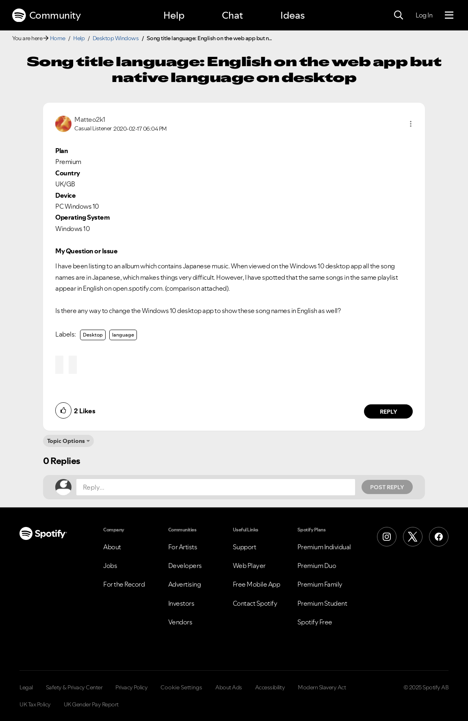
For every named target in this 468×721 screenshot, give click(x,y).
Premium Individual (324, 546)
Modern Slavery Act (322, 687)
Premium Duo (316, 565)
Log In (424, 15)
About (112, 546)
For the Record (124, 584)
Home (57, 38)
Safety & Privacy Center (74, 687)
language (123, 334)
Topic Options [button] (66, 441)
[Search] (398, 15)
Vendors (180, 621)
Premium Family (319, 584)
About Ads (228, 687)
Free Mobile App (256, 584)
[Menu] (449, 15)
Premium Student (322, 603)
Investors (181, 603)
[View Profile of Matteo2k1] (89, 119)
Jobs (110, 565)
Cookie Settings (181, 687)
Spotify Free (314, 621)
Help (173, 15)
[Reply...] (215, 487)
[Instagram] (386, 536)
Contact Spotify (255, 603)
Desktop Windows (116, 38)
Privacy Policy (131, 687)
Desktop (93, 334)
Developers (185, 565)
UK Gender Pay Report (91, 704)
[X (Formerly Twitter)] (412, 536)
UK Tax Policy (35, 704)
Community (46, 15)
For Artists (182, 546)
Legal (26, 687)
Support (244, 546)
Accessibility (270, 687)
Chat (232, 15)
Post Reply (387, 487)
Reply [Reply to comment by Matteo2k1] (388, 412)
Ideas (292, 15)
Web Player (249, 565)
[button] (411, 124)
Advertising (184, 584)
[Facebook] (438, 536)
